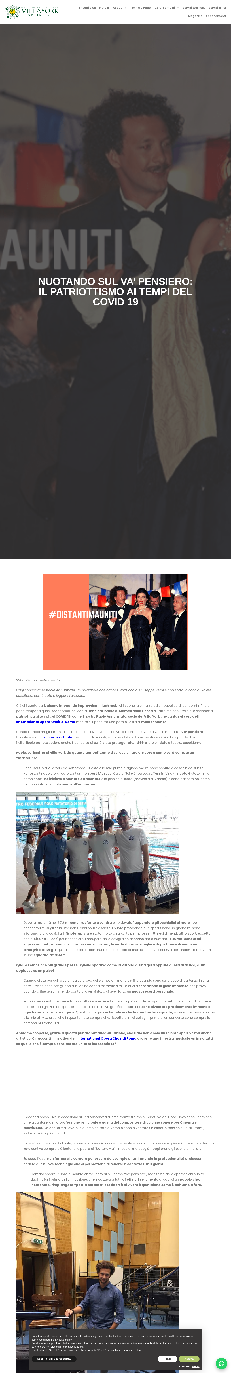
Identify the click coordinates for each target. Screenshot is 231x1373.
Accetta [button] (189, 1358)
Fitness (104, 8)
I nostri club (87, 8)
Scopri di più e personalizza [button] (54, 1358)
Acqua (120, 8)
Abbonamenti (216, 16)
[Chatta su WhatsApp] (221, 1363)
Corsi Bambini (167, 8)
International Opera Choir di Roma (45, 722)
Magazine (195, 16)
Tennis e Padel (140, 8)
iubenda (195, 1366)
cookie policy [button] (64, 1339)
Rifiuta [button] (167, 1358)
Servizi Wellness (194, 8)
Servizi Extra (217, 8)
